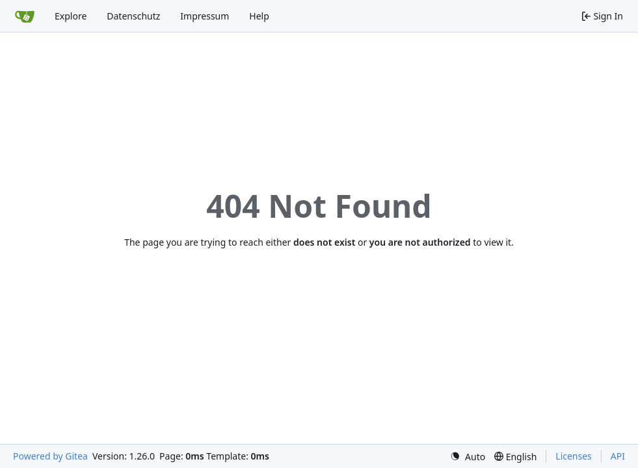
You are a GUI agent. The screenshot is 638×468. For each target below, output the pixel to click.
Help (259, 16)
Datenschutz (133, 16)
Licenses (573, 456)
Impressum (204, 16)
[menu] (467, 456)
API (618, 456)
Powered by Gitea (50, 456)
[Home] (25, 16)
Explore (70, 16)
